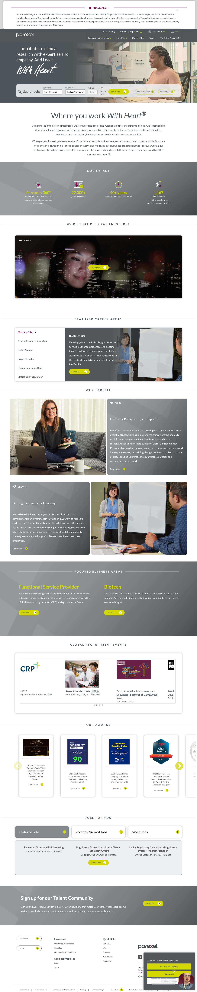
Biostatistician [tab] (25, 332)
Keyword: (47, 88)
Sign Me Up (150, 903)
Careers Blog (138, 38)
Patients (106, 943)
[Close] (191, 957)
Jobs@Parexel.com (122, 21)
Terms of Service (41, 990)
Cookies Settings (98, 990)
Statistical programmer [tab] (30, 376)
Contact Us (24, 938)
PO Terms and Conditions (65, 952)
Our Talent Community (170, 38)
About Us (120, 38)
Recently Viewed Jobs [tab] (91, 832)
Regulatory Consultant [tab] (30, 367)
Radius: (91, 88)
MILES (103, 91)
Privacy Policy (24, 990)
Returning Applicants (130, 31)
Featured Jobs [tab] (29, 832)
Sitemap (83, 990)
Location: (70, 88)
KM (102, 94)
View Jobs (75, 372)
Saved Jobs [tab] (140, 832)
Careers (106, 952)
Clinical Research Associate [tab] (33, 341)
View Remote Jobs (143, 92)
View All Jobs (164, 92)
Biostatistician (77, 335)
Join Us (22, 948)
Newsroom (107, 957)
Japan (56, 963)
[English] (176, 31)
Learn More (115, 469)
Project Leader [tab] (26, 358)
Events (152, 38)
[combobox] (75, 91)
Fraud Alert (114, 990)
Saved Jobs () (108, 31)
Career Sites (157, 31)
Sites (105, 948)
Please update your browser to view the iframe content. (98, 682)
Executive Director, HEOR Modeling (44, 847)
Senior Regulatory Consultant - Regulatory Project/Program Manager (153, 849)
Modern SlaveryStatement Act (64, 990)
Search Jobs (115, 92)
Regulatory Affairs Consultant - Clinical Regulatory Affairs (98, 849)
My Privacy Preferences (64, 943)
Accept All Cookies (169, 966)
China (56, 967)
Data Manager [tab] (26, 350)
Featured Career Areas (98, 38)
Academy (107, 961)
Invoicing (58, 948)
